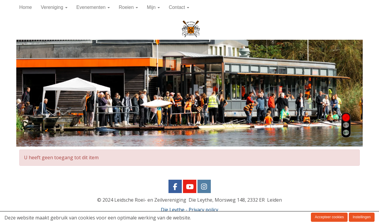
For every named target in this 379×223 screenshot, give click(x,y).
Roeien (128, 7)
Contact (179, 7)
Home (25, 7)
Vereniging (54, 7)
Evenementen (93, 7)
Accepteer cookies (329, 217)
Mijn (153, 7)
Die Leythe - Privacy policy (189, 209)
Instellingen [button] (362, 217)
